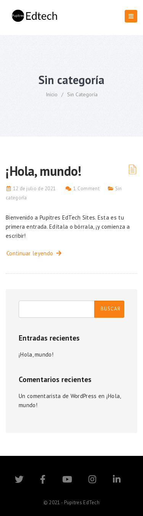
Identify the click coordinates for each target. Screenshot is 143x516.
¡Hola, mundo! (44, 170)
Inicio (52, 94)
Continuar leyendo (33, 253)
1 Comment (86, 188)
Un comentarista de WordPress (57, 396)
